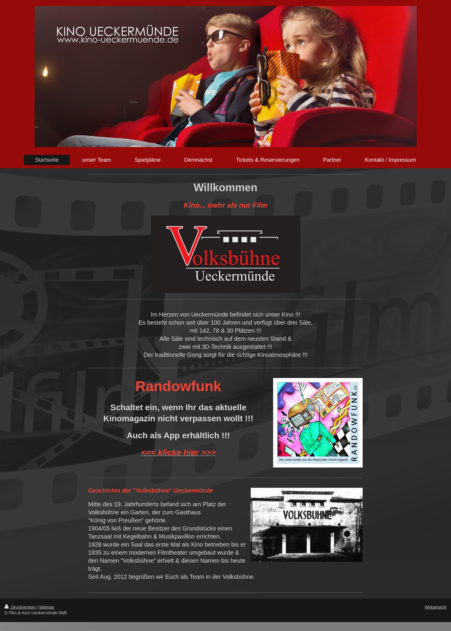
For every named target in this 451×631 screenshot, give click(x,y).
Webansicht (436, 607)
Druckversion (20, 607)
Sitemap (46, 607)
